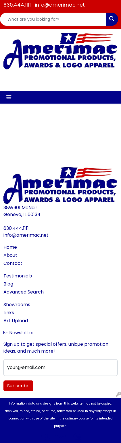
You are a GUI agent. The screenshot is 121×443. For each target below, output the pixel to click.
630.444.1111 (17, 4)
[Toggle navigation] (9, 97)
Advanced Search (23, 292)
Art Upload (15, 320)
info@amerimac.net (60, 4)
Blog (8, 284)
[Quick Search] (53, 19)
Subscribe (18, 385)
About (10, 255)
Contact (12, 263)
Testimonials (17, 276)
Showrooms (16, 304)
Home (10, 247)
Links (8, 312)
